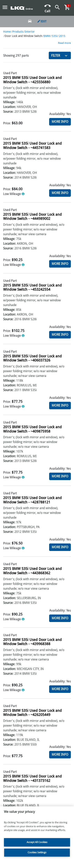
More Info (60, 122)
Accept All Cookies (37, 842)
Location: (9, 107)
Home (7, 31)
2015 (62, 35)
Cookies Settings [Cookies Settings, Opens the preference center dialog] (37, 852)
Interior (30, 31)
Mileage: (9, 102)
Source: (8, 111)
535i (54, 35)
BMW (47, 35)
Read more (64, 42)
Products (17, 31)
